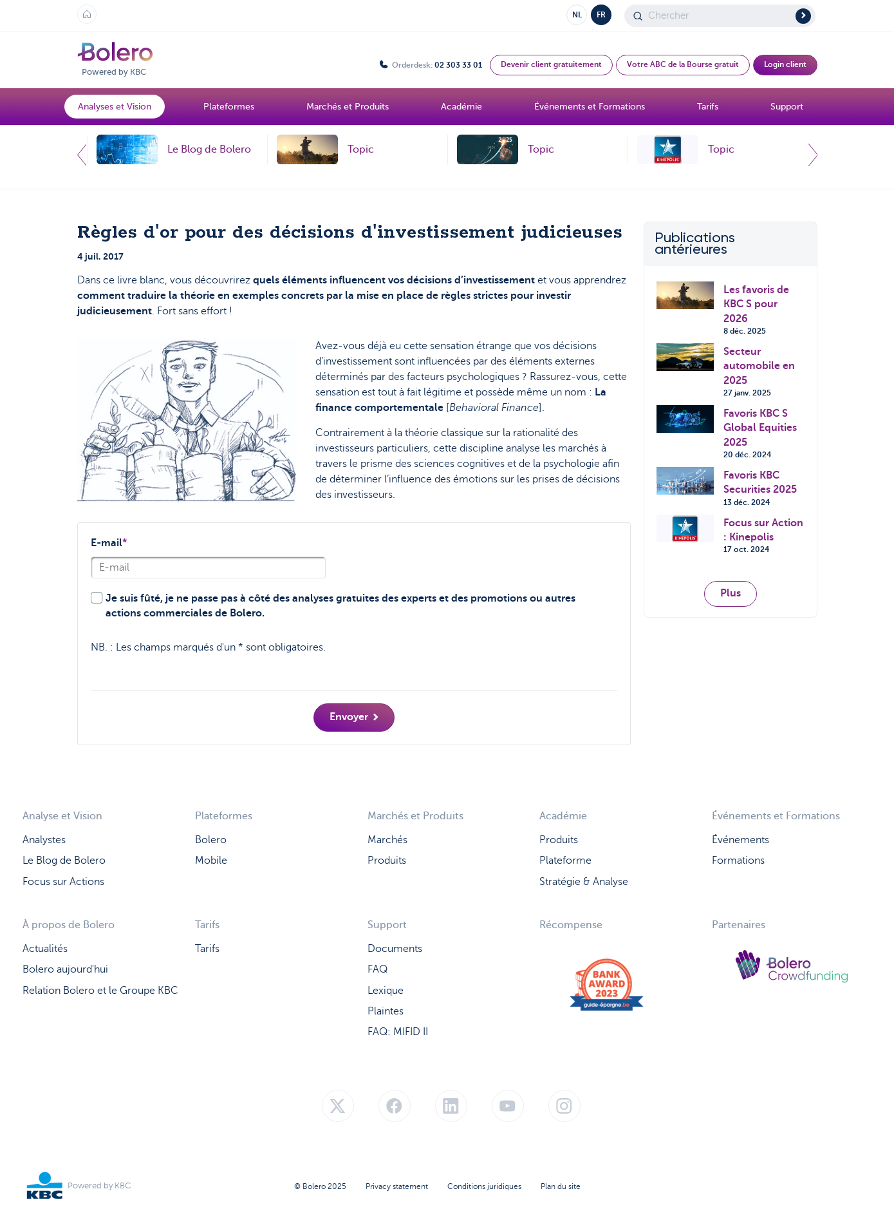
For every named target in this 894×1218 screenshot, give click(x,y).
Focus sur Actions (63, 882)
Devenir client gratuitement (551, 64)
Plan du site (561, 1186)
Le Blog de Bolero (64, 860)
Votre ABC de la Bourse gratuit (683, 64)
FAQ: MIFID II (398, 1032)
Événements (740, 840)
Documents (395, 949)
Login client (785, 64)
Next (812, 155)
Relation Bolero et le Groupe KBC (100, 990)
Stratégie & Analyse (583, 882)
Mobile (211, 860)
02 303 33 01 (458, 65)
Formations (738, 860)
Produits (387, 860)
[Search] (719, 16)
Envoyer (354, 717)
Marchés (387, 840)
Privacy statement (397, 1186)
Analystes (44, 840)
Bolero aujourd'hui (65, 969)
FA (373, 969)
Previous (81, 155)
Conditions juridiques (484, 1186)
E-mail (109, 543)
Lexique (386, 990)
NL (577, 14)
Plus (730, 593)
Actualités (45, 949)
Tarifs (207, 949)
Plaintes (386, 1011)
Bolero (211, 840)
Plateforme (565, 860)
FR (601, 14)
